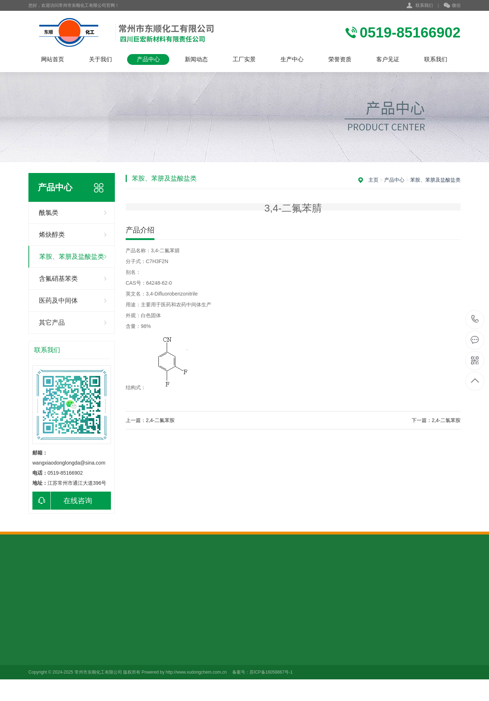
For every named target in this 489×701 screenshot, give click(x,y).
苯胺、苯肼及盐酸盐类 (71, 256)
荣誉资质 (339, 59)
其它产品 (52, 322)
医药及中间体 (58, 300)
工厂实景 (244, 59)
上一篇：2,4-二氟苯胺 (150, 420)
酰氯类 (48, 212)
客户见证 (387, 59)
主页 (373, 180)
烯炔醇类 (52, 234)
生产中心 (292, 59)
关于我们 (100, 59)
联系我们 (424, 5)
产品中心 (148, 59)
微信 (452, 6)
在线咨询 (62, 501)
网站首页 (52, 59)
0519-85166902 (475, 319)
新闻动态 (196, 59)
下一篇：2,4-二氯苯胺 (436, 420)
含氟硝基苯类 (58, 278)
